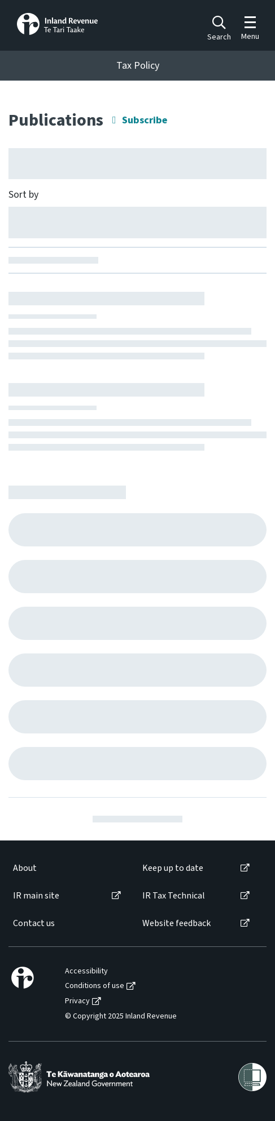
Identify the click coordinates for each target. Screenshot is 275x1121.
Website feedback (176, 923)
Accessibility (86, 971)
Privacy (77, 1001)
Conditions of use (94, 986)
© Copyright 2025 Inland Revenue (121, 1016)
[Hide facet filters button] (137, 163)
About (25, 868)
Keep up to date (172, 868)
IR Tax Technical (173, 896)
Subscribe (144, 120)
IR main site (36, 896)
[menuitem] (66, 868)
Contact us (34, 923)
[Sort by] (137, 222)
